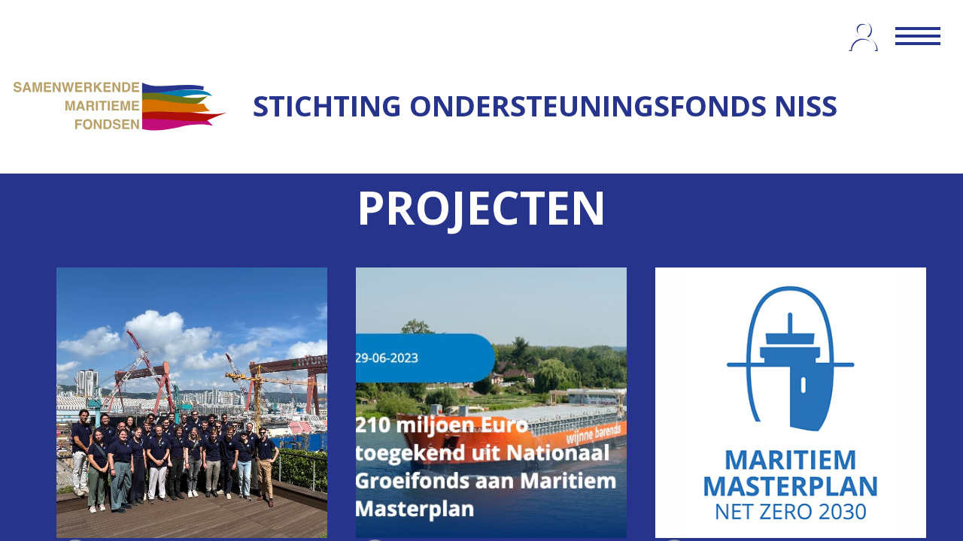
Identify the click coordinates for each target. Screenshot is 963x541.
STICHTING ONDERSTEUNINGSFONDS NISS (545, 105)
